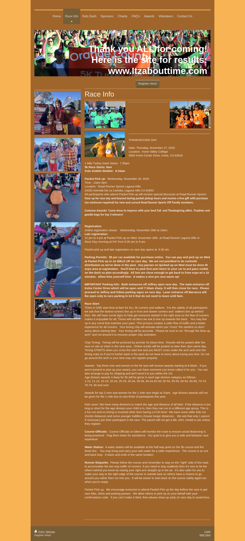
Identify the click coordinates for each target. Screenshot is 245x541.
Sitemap (50, 531)
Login (207, 531)
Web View (205, 535)
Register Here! (147, 83)
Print (39, 531)
